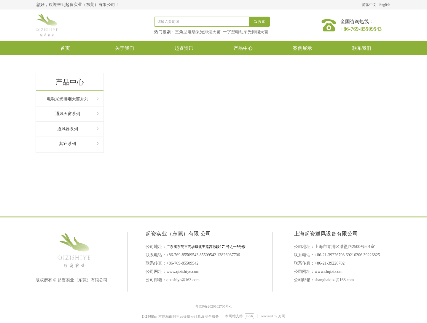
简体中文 (369, 5)
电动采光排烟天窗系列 (73, 99)
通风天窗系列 (77, 113)
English (384, 5)
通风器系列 (78, 129)
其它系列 (79, 143)
